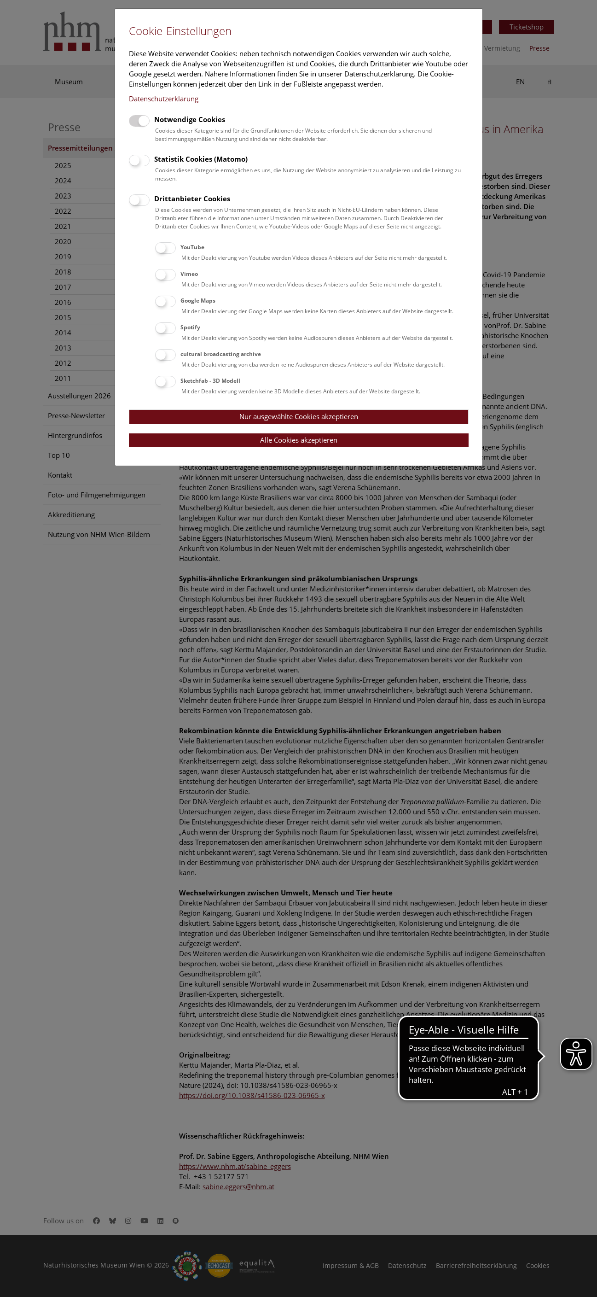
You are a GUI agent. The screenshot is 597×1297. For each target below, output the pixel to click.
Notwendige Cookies (189, 119)
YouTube (192, 247)
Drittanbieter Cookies (192, 198)
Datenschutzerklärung (163, 98)
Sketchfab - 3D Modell (210, 381)
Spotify (190, 327)
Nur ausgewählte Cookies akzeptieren (298, 416)
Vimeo (189, 274)
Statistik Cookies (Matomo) (201, 159)
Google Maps (197, 300)
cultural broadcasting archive (220, 354)
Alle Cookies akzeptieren (298, 439)
